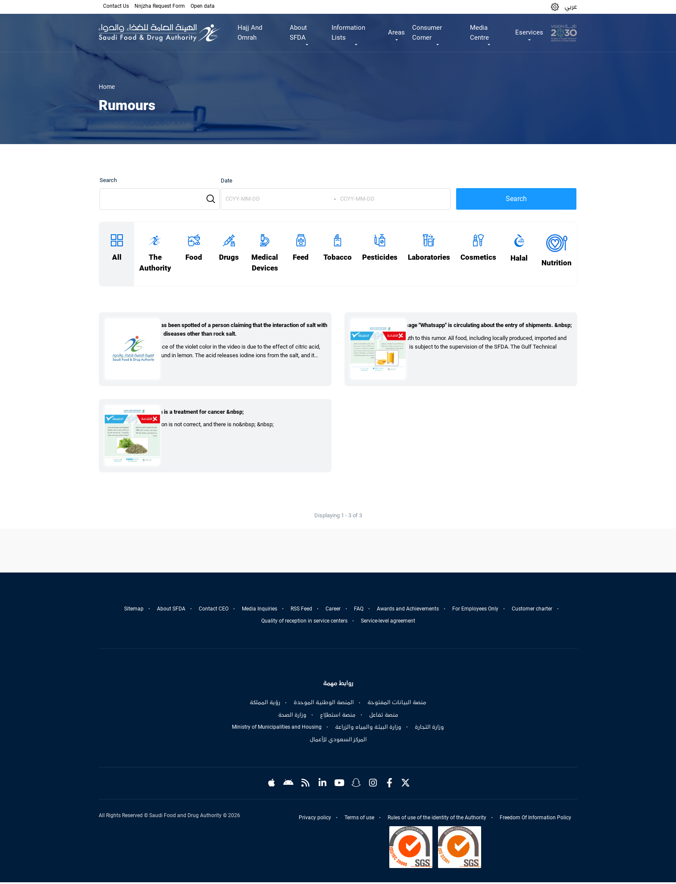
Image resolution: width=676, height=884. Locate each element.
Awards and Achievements (408, 610)
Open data (203, 6)
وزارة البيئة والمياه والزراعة (368, 729)
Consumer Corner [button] (427, 32)
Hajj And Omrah (250, 32)
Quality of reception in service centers (304, 623)
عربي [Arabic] (570, 6)
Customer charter (532, 610)
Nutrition (556, 263)
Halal (519, 258)
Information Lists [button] (348, 32)
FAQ (358, 610)
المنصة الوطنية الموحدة (324, 704)
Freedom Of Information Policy (535, 819)
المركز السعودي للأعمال (338, 741)
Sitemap (134, 610)
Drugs (229, 257)
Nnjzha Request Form (160, 6)
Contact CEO (213, 610)
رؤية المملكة (265, 704)
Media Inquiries (259, 610)
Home (107, 86)
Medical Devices (264, 262)
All (117, 257)
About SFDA (171, 610)
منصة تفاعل (383, 717)
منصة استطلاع (338, 717)
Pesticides (379, 257)
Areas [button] (396, 32)
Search (108, 180)
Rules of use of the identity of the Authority (437, 819)
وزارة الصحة (292, 717)
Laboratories (429, 257)
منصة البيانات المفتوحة (396, 704)
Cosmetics (478, 257)
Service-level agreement (388, 623)
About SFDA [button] (298, 32)
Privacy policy (315, 819)
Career (333, 610)
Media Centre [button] (479, 32)
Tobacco (337, 257)
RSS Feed (301, 610)
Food (193, 257)
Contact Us (116, 6)
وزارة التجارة (429, 729)
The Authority (155, 262)
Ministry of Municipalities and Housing (277, 729)
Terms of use (359, 819)
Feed (301, 257)
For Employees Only (475, 610)
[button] (555, 6)
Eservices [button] (529, 32)
